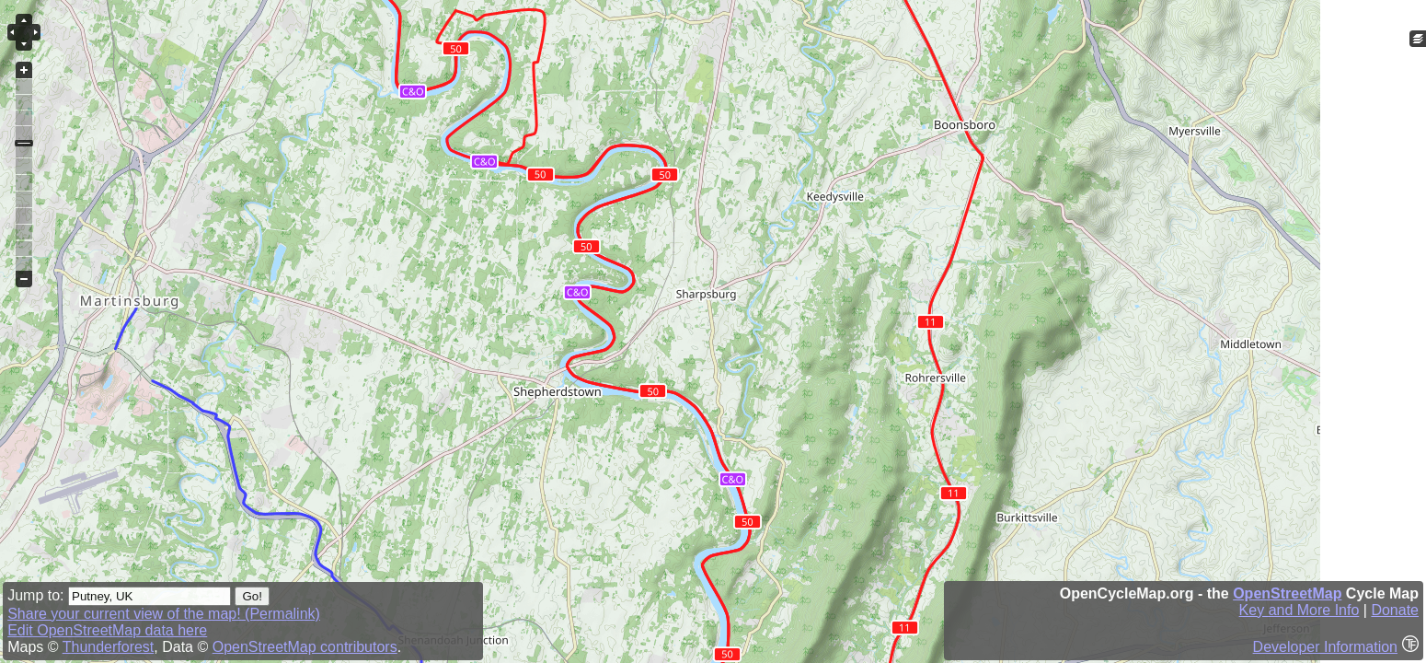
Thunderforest (109, 647)
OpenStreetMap (1287, 593)
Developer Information (1325, 647)
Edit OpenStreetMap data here (107, 630)
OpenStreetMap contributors (305, 647)
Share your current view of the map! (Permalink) (163, 614)
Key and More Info (1299, 610)
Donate (1395, 610)
